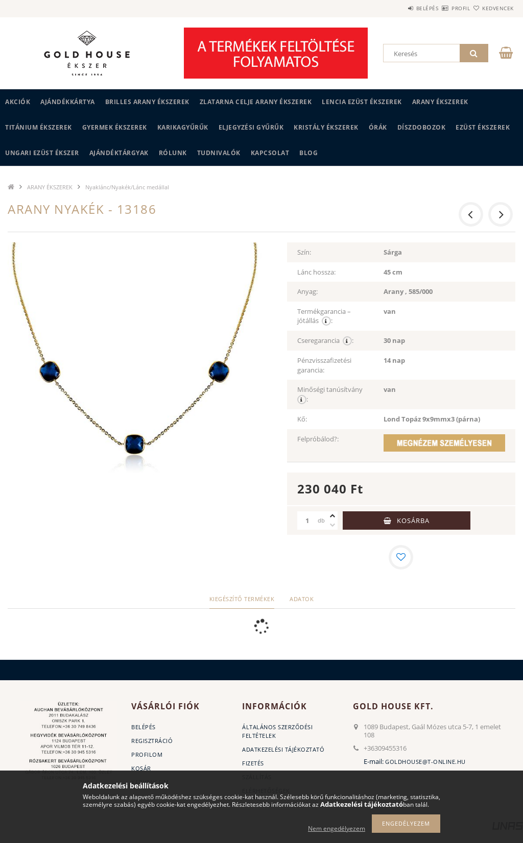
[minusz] (332, 525)
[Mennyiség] (307, 520)
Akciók (17, 101)
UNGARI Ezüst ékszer (42, 152)
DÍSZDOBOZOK (421, 127)
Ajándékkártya (67, 101)
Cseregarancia (325, 340)
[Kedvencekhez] (401, 557)
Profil (443, 8)
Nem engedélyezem (336, 828)
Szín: (304, 252)
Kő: (302, 419)
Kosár (141, 768)
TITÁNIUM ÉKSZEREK (38, 127)
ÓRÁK (378, 127)
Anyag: (307, 291)
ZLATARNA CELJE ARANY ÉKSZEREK (256, 101)
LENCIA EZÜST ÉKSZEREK (362, 101)
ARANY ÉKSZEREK (440, 101)
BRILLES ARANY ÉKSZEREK (147, 101)
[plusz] (332, 515)
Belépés (397, 8)
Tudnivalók (219, 152)
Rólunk (173, 152)
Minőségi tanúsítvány (331, 394)
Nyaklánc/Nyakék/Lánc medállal (127, 187)
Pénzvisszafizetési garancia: (324, 365)
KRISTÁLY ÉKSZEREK (326, 127)
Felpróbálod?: (318, 438)
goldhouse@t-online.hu (425, 761)
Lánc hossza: (316, 272)
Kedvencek (492, 8)
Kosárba (413, 520)
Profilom (146, 754)
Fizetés (253, 763)
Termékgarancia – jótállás (324, 316)
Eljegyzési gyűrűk (251, 127)
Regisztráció (152, 741)
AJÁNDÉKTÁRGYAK (119, 152)
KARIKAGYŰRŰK (182, 127)
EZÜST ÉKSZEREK (483, 127)
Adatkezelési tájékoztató (283, 749)
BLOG (308, 152)
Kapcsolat (270, 152)
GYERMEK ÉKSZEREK (114, 127)
